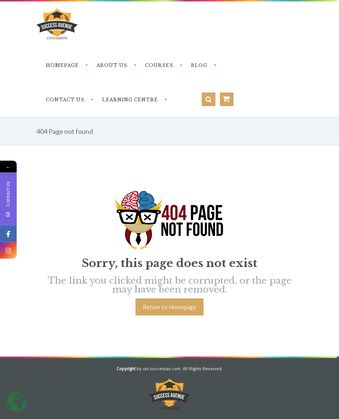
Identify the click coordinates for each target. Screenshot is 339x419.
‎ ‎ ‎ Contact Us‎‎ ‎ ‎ (64, 99)
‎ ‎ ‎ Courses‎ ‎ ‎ (158, 65)
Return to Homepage (169, 306)
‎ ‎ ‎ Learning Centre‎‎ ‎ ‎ (129, 99)
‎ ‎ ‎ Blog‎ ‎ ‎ (198, 65)
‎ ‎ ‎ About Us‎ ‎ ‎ (111, 65)
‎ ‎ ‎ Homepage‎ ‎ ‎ (61, 65)
